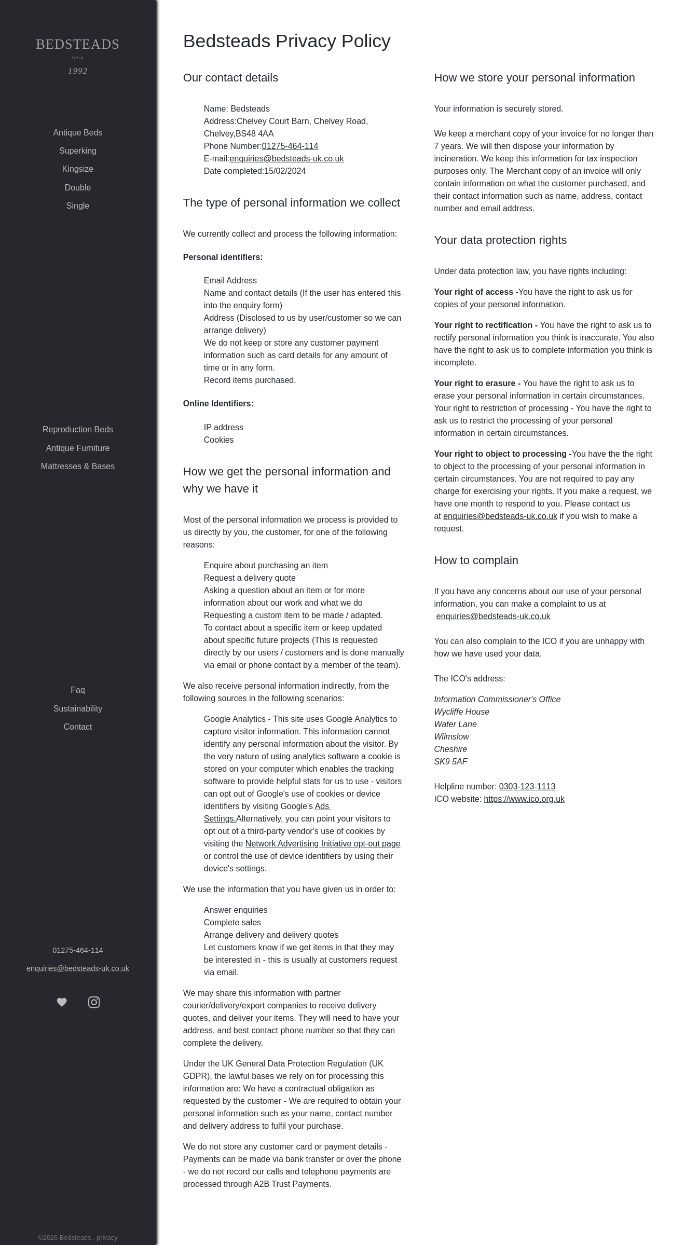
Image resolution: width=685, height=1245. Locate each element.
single (77, 205)
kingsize (77, 169)
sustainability (77, 708)
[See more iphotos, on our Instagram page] (94, 1003)
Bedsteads (78, 57)
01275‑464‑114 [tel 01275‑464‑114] (77, 950)
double (78, 187)
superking (78, 150)
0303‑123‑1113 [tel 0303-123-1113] (527, 786)
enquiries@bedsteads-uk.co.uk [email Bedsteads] (77, 968)
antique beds (77, 132)
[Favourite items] (62, 1003)
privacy (107, 1237)
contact (77, 726)
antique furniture (78, 448)
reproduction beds (78, 429)
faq (78, 690)
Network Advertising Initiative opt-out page (323, 843)
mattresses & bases (78, 466)
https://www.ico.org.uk (524, 799)
